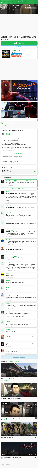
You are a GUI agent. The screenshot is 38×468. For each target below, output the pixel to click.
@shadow (8, 251)
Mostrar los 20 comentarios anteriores (19, 188)
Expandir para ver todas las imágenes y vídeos (19, 119)
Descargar (19, 43)
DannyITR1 (8, 262)
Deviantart (8, 133)
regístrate (22, 357)
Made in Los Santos (5, 466)
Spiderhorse (9, 247)
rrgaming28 (8, 280)
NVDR (7, 273)
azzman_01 (8, 294)
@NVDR (8, 289)
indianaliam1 (9, 336)
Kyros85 (8, 303)
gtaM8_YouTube (9, 349)
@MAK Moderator (10, 223)
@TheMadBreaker (10, 193)
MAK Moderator (9, 191)
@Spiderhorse (9, 257)
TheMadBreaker (15, 50)
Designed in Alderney (5, 464)
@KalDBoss (9, 231)
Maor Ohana (9, 239)
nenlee (7, 343)
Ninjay (7, 287)
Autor (15, 180)
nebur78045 (8, 311)
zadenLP (8, 329)
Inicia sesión (16, 357)
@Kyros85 (8, 313)
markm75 (8, 321)
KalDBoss (8, 205)
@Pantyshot (22, 182)
